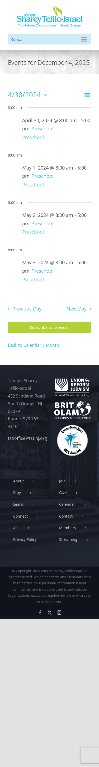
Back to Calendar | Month (33, 345)
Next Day (77, 308)
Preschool (33, 137)
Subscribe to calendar (49, 327)
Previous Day (26, 308)
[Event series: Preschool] (42, 128)
